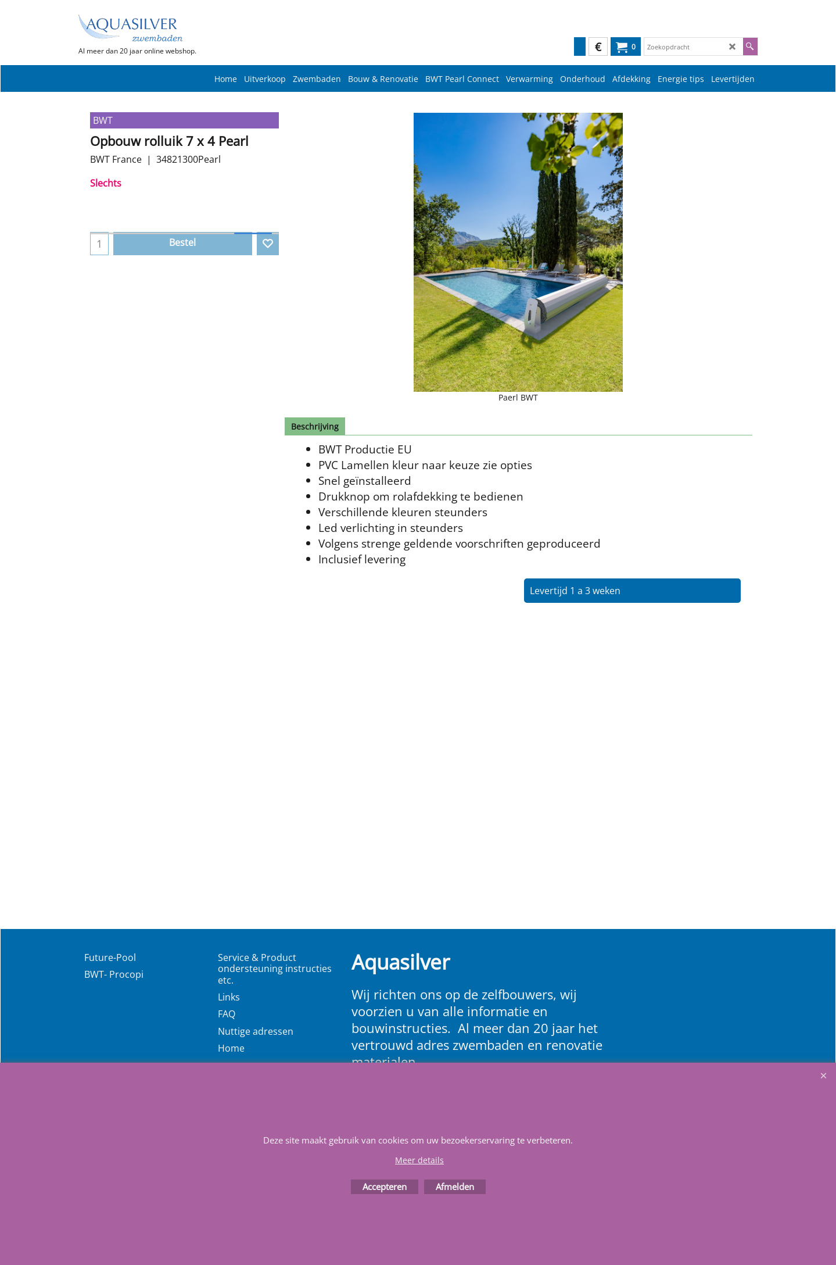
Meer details (419, 1160)
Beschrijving (315, 426)
